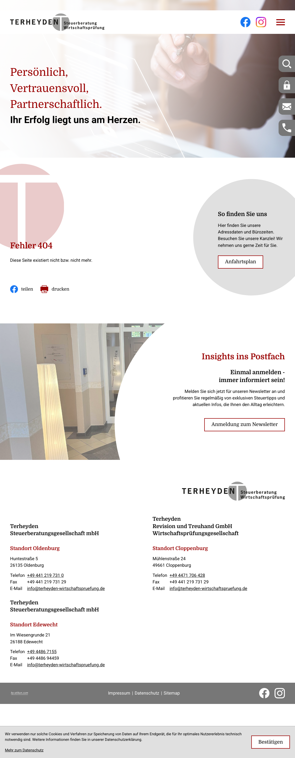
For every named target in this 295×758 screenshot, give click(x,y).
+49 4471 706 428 (187, 575)
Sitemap (172, 693)
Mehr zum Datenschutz (24, 750)
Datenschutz (147, 693)
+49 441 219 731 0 (45, 575)
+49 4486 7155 (41, 651)
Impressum (119, 693)
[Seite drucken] (54, 289)
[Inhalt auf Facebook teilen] (21, 289)
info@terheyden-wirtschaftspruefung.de (66, 588)
